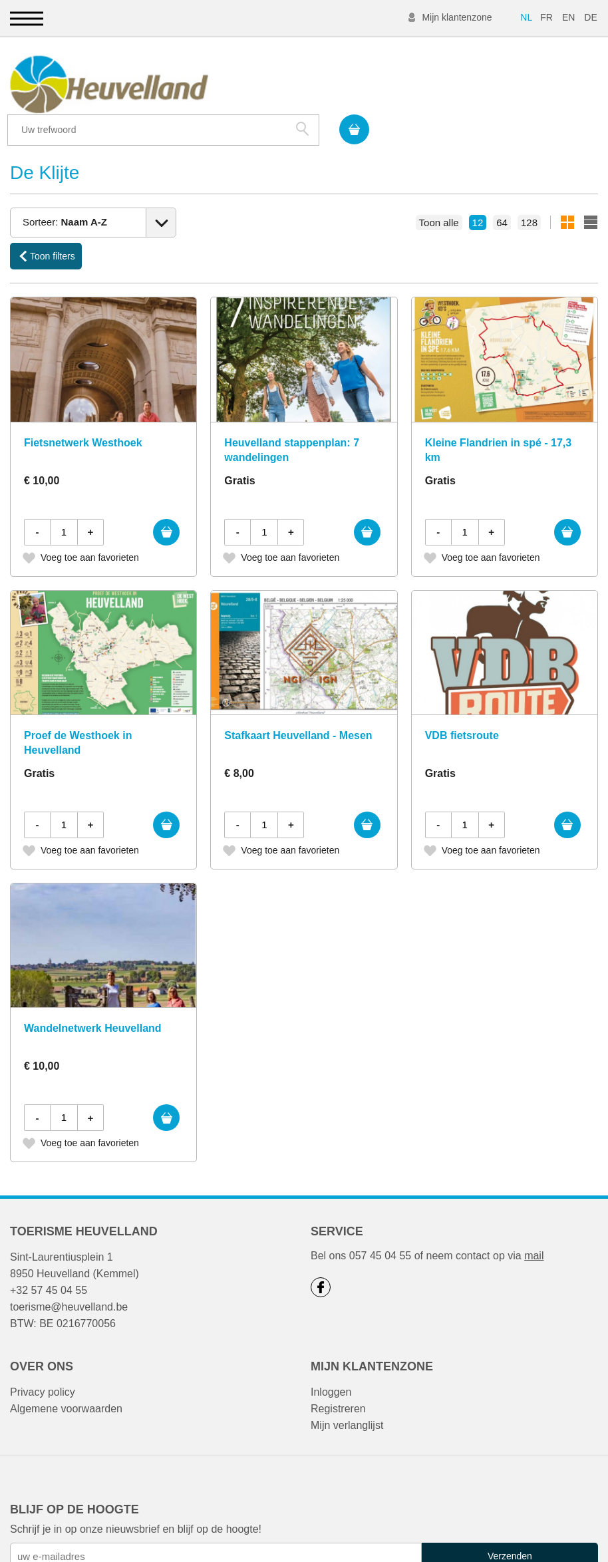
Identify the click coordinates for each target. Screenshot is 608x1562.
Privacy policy (42, 1361)
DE (590, 17)
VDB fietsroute (462, 704)
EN (568, 17)
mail (533, 1225)
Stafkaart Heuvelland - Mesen (298, 704)
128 (529, 190)
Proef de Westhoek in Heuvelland (78, 712)
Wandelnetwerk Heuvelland (93, 997)
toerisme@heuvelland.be (69, 1276)
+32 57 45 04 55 (48, 1259)
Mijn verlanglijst (347, 1394)
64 (502, 190)
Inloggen (331, 1361)
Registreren (338, 1378)
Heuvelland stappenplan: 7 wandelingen (291, 419)
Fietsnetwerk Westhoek (83, 412)
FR (546, 17)
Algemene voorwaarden (66, 1378)
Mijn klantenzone (457, 17)
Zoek (530, 82)
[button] (26, 18)
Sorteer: (65, 190)
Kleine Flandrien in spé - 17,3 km (498, 419)
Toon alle (439, 190)
